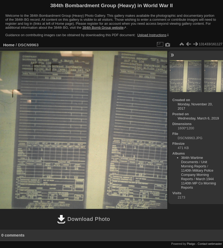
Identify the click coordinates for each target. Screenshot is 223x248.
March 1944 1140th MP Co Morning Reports (198, 183)
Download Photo (83, 219)
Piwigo (191, 243)
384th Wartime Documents (192, 160)
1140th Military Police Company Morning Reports (197, 174)
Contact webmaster (210, 243)
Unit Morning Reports (194, 164)
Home (9, 45)
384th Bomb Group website (102, 28)
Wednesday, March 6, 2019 (198, 118)
